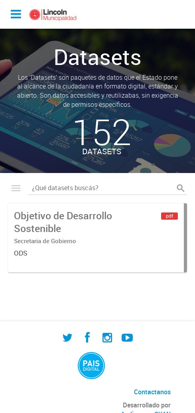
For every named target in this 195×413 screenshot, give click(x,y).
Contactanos (152, 391)
